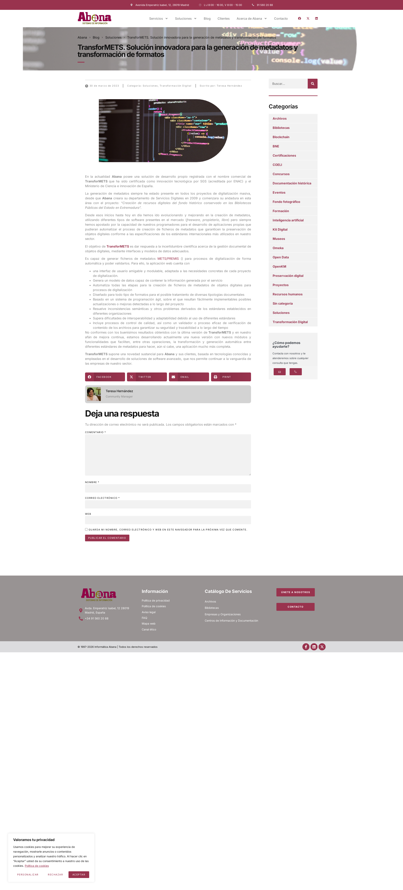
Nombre (92, 482)
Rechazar (55, 874)
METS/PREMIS (168, 259)
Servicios (158, 18)
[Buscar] (313, 84)
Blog (207, 18)
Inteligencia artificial (288, 220)
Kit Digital (280, 229)
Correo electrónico (102, 497)
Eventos (279, 192)
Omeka (278, 248)
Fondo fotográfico (286, 202)
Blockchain (281, 137)
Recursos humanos (288, 294)
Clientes (224, 18)
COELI (277, 165)
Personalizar (28, 874)
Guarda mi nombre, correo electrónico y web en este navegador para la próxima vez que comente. (168, 529)
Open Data (281, 257)
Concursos (281, 174)
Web (88, 513)
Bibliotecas (281, 128)
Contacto (281, 18)
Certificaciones (284, 155)
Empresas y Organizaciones (223, 614)
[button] (105, 376)
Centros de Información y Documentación (231, 620)
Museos (279, 239)
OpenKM (279, 266)
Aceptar (78, 874)
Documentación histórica (292, 183)
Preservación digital (288, 276)
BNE (276, 146)
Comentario (95, 432)
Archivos (280, 118)
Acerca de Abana (252, 18)
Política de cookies (37, 865)
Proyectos (281, 285)
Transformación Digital (176, 85)
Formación (281, 211)
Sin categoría (283, 303)
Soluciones (186, 18)
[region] (51, 857)
